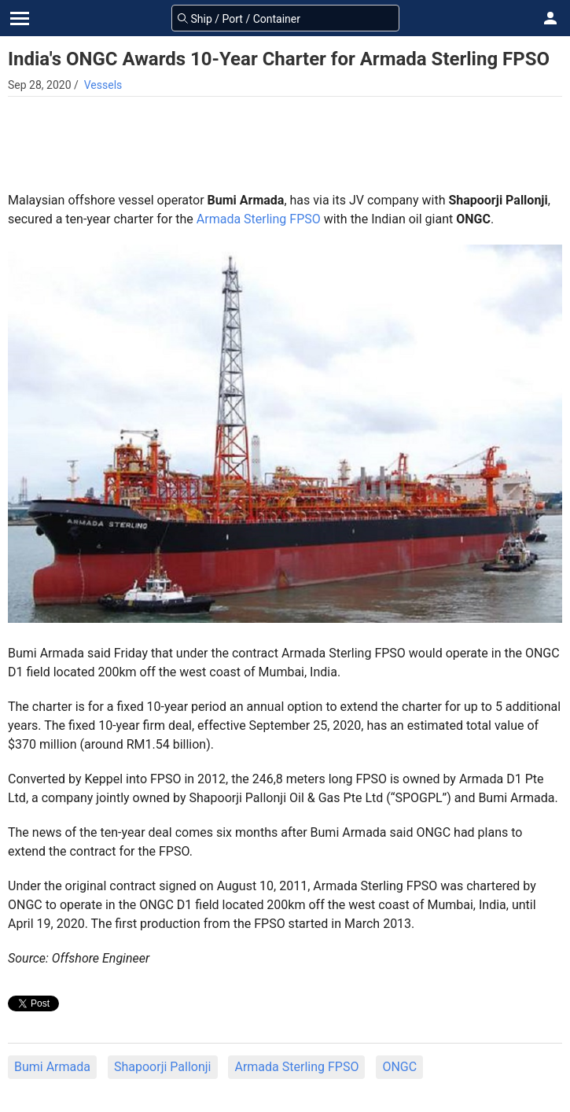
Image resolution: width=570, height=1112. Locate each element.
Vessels (103, 85)
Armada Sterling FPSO (259, 219)
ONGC (399, 1066)
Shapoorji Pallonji (162, 1066)
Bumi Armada (52, 1066)
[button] (550, 18)
